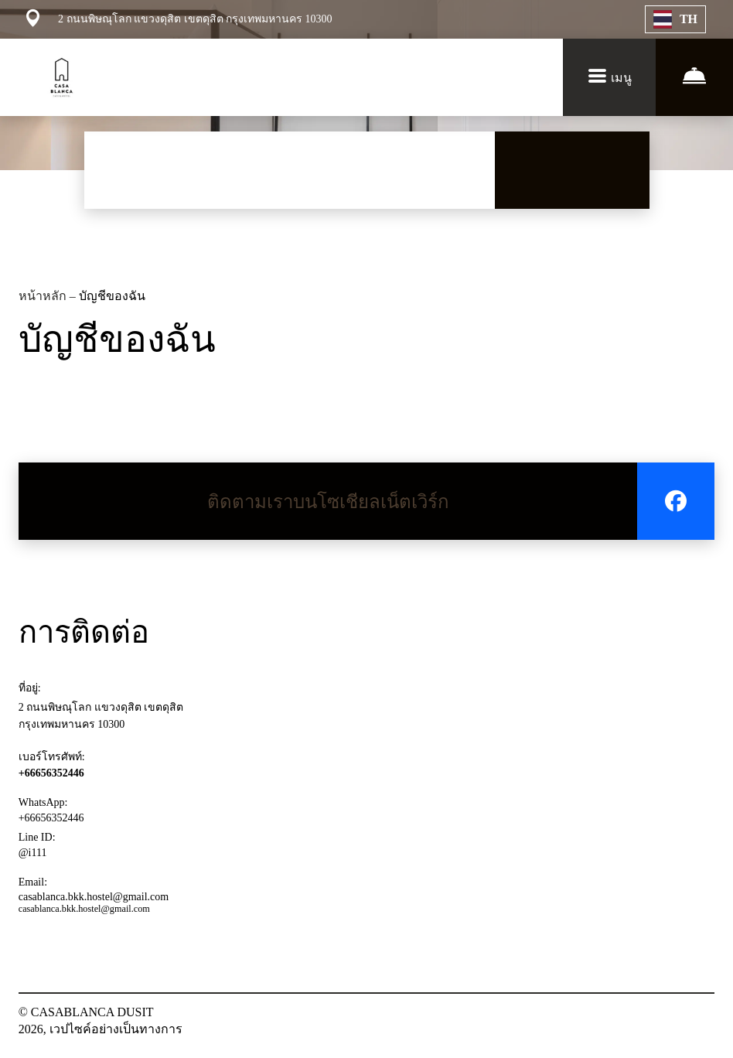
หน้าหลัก (44, 295)
